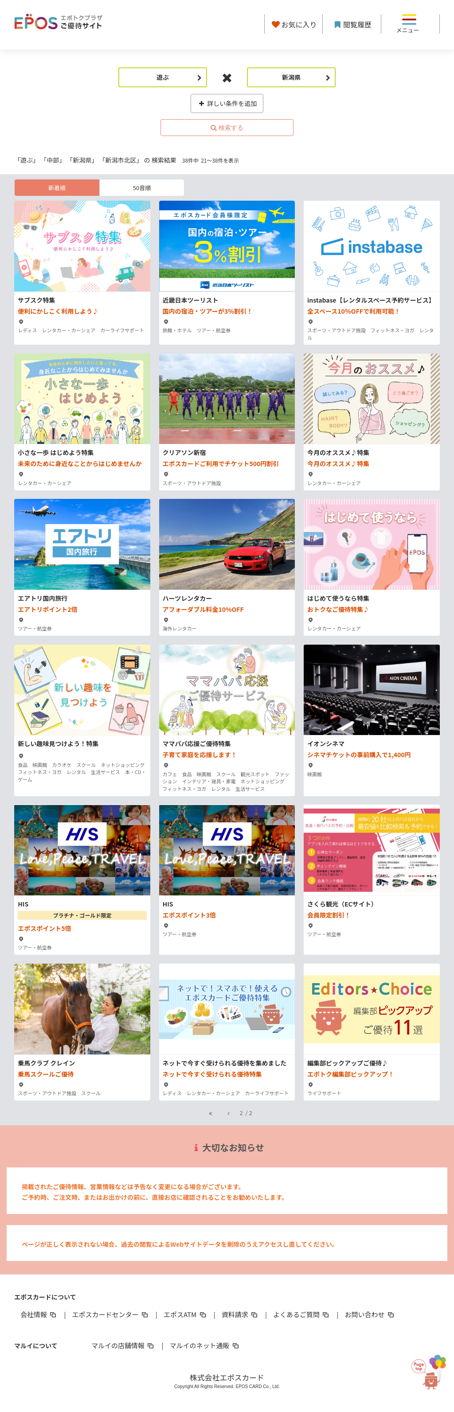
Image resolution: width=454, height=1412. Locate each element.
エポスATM (185, 1314)
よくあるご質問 (301, 1314)
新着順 (57, 187)
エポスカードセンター (110, 1314)
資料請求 (240, 1314)
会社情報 (39, 1314)
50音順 (142, 187)
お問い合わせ (370, 1314)
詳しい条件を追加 (227, 103)
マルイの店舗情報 (123, 1345)
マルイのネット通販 (204, 1345)
